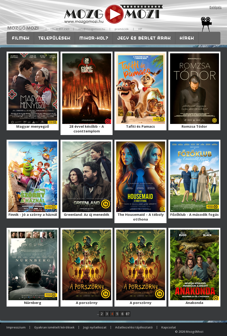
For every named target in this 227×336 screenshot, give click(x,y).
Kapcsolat (168, 327)
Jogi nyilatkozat (94, 327)
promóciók (122, 29)
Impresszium (15, 327)
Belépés (216, 7)
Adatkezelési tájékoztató (134, 327)
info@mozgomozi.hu (91, 29)
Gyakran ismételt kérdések (54, 327)
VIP (140, 29)
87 (128, 313)
